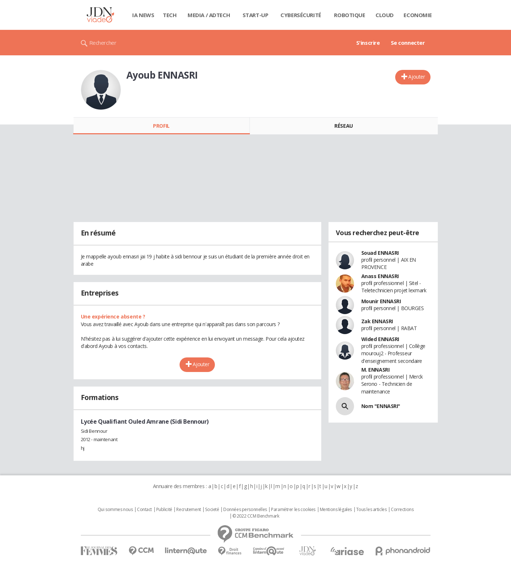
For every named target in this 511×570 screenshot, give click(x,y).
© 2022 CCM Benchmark (255, 516)
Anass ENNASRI (380, 276)
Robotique (349, 15)
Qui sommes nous (115, 509)
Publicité (164, 509)
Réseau (343, 125)
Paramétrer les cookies (293, 509)
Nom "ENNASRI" (381, 406)
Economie (418, 15)
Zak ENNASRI (377, 321)
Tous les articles (371, 509)
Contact (144, 509)
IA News (143, 15)
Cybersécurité (300, 15)
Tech (169, 15)
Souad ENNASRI (380, 252)
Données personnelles (245, 509)
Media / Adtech (209, 15)
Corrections (402, 509)
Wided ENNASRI (380, 339)
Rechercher (103, 42)
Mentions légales (336, 509)
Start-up (255, 15)
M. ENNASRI (375, 369)
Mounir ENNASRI (381, 301)
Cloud (385, 15)
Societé (212, 509)
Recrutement (188, 509)
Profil (161, 125)
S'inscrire (368, 42)
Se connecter (408, 42)
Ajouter (416, 76)
